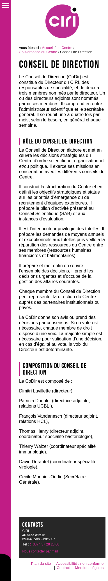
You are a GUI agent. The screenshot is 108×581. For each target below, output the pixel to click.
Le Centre (64, 48)
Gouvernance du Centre (38, 52)
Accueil (48, 48)
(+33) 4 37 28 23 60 (44, 544)
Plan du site (41, 563)
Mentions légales (89, 568)
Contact (63, 568)
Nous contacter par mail (40, 551)
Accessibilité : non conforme (80, 563)
